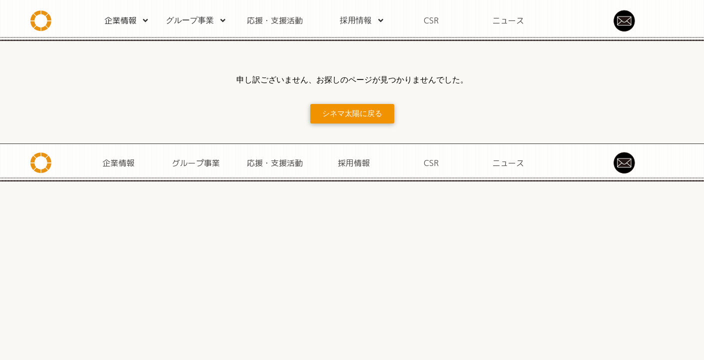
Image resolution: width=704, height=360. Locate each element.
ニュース (508, 20)
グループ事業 (196, 21)
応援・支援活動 (275, 20)
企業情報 (126, 21)
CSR (431, 20)
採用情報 (362, 21)
